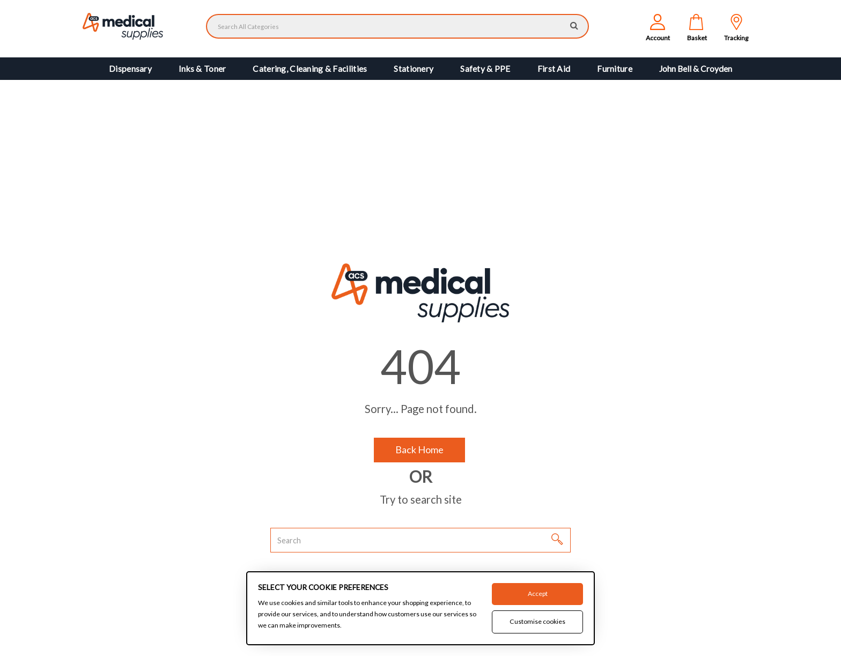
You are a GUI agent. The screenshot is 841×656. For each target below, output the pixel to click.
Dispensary (130, 68)
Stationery (413, 68)
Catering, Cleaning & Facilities (310, 68)
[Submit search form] (574, 25)
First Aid (554, 68)
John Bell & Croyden (695, 68)
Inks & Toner (202, 68)
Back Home (419, 449)
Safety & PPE (485, 68)
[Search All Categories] (397, 26)
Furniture (614, 68)
